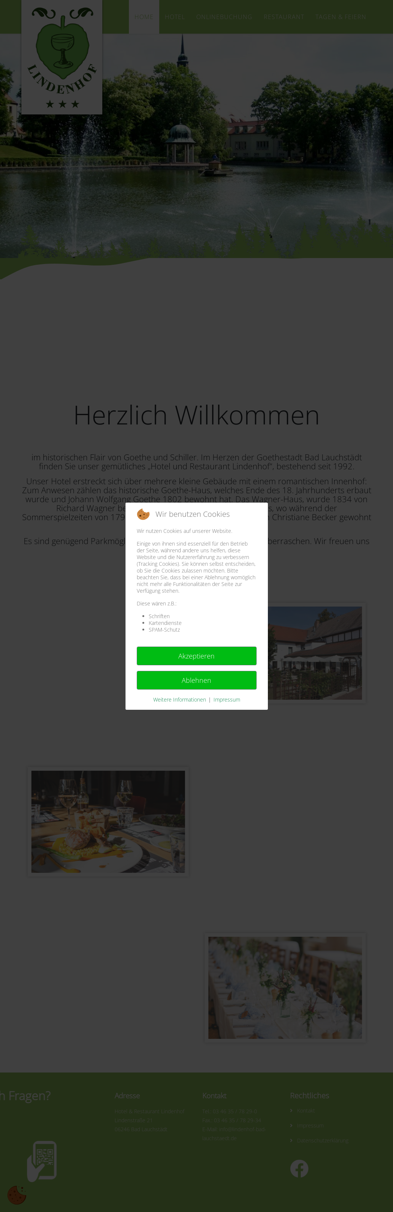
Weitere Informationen (179, 699)
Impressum (227, 699)
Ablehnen (196, 680)
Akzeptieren (196, 655)
